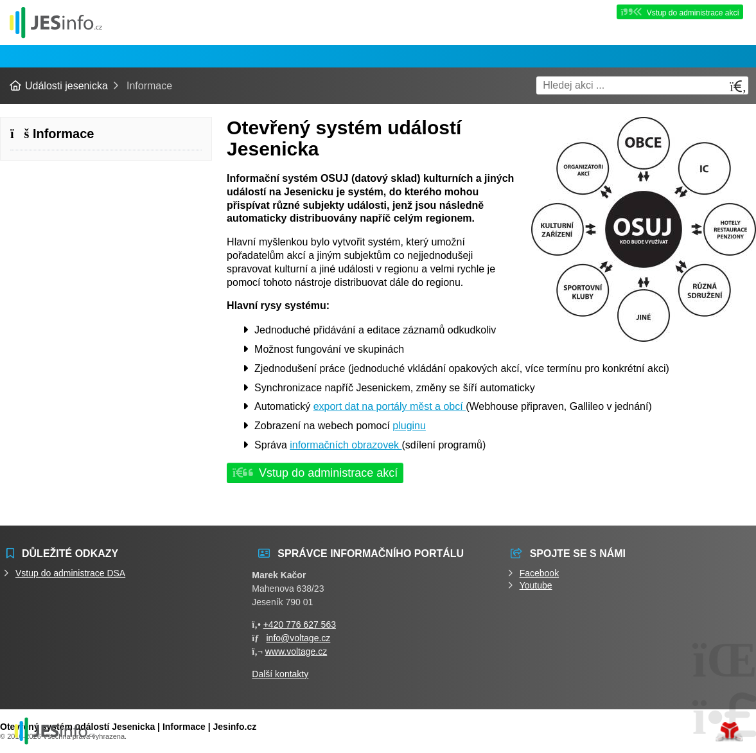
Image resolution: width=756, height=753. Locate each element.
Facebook (539, 573)
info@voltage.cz (299, 638)
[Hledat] (738, 86)
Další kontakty (280, 674)
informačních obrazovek (345, 444)
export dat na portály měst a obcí (389, 406)
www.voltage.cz (296, 651)
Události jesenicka (56, 22)
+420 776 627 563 (299, 624)
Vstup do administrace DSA (70, 573)
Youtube (536, 585)
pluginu (409, 425)
